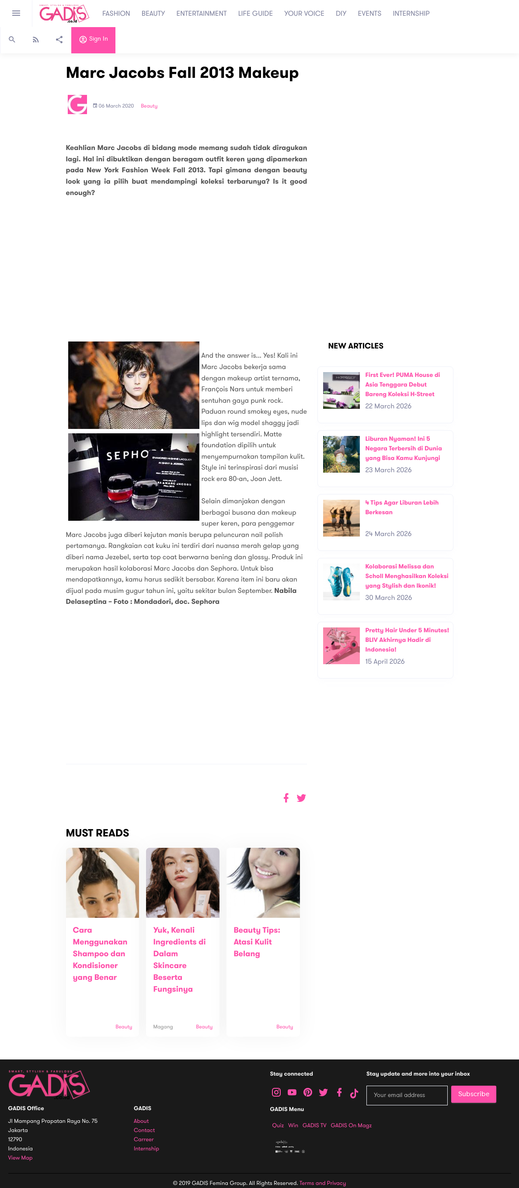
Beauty (149, 106)
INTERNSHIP (411, 13)
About (141, 1121)
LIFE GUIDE (255, 13)
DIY (341, 13)
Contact (144, 1130)
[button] (301, 798)
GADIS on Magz (351, 1125)
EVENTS (370, 13)
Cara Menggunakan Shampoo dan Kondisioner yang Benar (100, 954)
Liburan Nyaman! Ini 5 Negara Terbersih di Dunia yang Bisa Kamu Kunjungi (403, 448)
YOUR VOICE (304, 13)
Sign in (93, 40)
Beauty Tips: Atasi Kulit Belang (256, 942)
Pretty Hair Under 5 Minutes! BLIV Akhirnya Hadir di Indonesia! (407, 639)
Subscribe (473, 1094)
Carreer (144, 1140)
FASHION (116, 13)
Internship (146, 1149)
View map (20, 1158)
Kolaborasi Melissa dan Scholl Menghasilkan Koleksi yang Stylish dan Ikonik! (406, 575)
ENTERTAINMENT (202, 13)
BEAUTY (153, 13)
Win (293, 1125)
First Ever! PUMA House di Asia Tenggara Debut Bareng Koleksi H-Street (402, 384)
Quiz (278, 1125)
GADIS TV (314, 1125)
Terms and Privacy (323, 1183)
